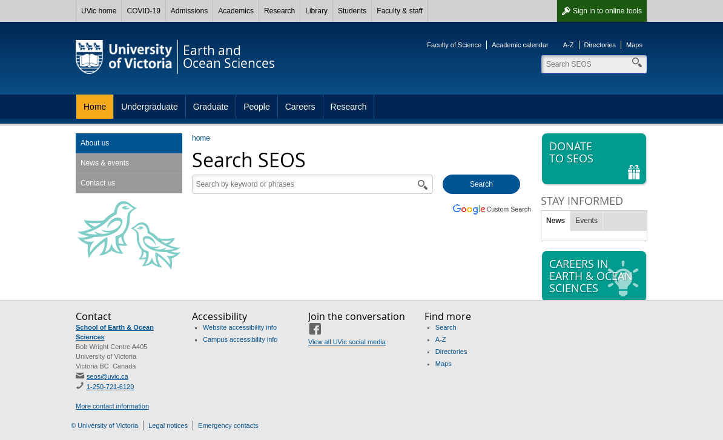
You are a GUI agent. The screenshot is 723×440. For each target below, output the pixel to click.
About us (95, 143)
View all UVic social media (347, 341)
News (555, 220)
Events (586, 220)
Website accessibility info (240, 327)
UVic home (98, 11)
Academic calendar (520, 44)
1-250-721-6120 (110, 386)
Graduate (210, 107)
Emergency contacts (228, 425)
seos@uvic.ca (107, 376)
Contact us (98, 183)
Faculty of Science (454, 44)
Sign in (607, 11)
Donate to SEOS (595, 159)
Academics (236, 11)
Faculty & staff (400, 11)
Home (95, 107)
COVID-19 (143, 11)
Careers (300, 107)
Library (316, 11)
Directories (600, 44)
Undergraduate (149, 107)
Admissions (189, 11)
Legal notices (168, 425)
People (256, 107)
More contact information (112, 406)
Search (446, 327)
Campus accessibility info (240, 339)
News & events (105, 163)
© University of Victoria (104, 425)
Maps (634, 44)
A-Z (568, 44)
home (201, 138)
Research (279, 11)
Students (352, 11)
